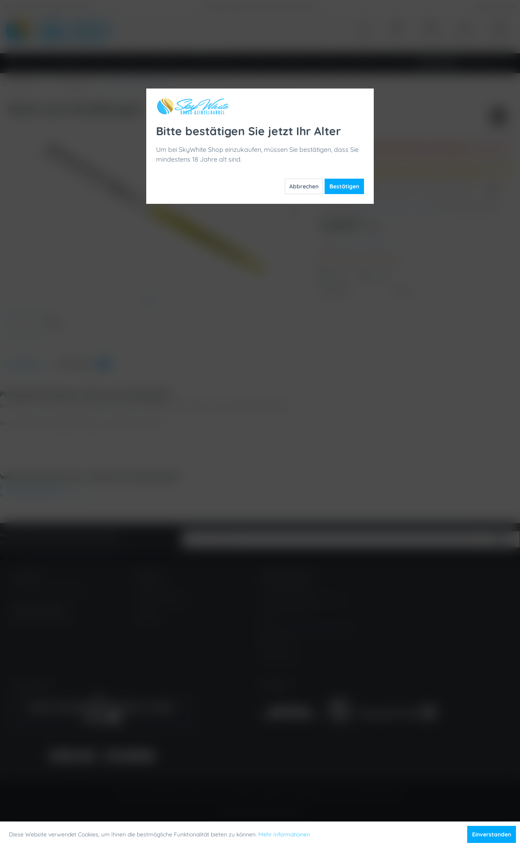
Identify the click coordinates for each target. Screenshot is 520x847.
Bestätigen (344, 186)
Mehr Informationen (284, 834)
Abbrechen (303, 186)
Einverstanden (491, 834)
